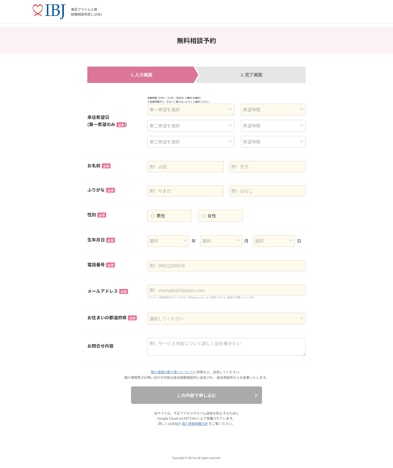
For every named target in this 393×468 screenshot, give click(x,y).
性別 (96, 214)
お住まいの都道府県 (112, 317)
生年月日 (101, 239)
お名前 (99, 165)
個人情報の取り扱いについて (172, 371)
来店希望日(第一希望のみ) (107, 120)
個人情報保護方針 (195, 423)
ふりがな (101, 189)
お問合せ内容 (100, 345)
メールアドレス (107, 291)
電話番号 (101, 264)
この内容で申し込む (196, 395)
